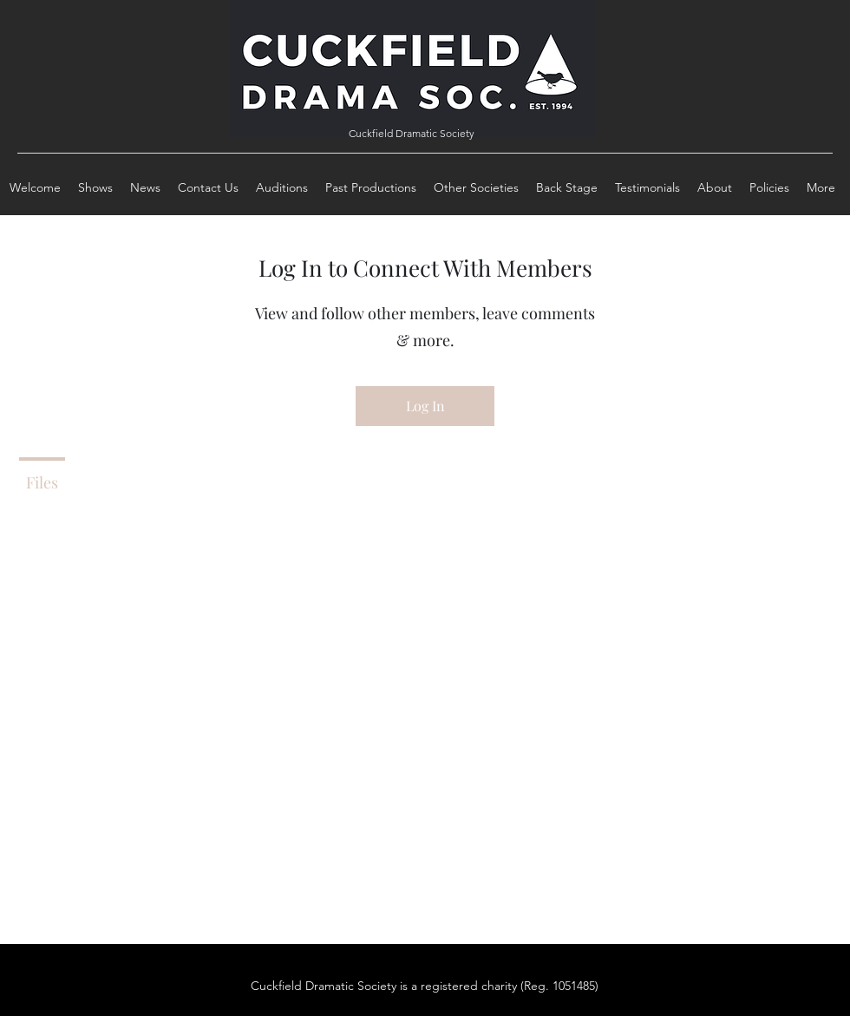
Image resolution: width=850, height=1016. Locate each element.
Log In (425, 406)
